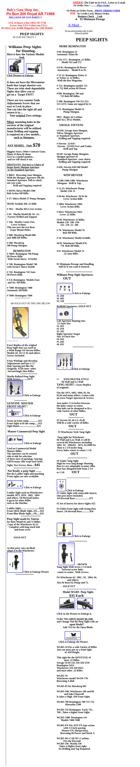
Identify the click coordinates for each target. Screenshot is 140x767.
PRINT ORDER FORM (107, 10)
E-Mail (75, 25)
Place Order (103, 5)
